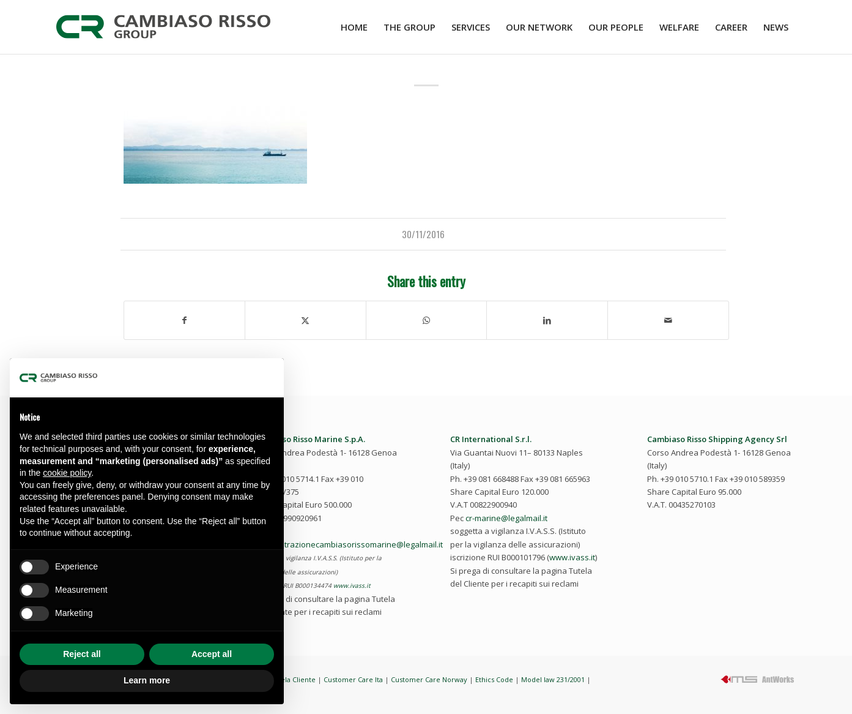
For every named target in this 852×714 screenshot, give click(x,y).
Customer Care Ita (353, 679)
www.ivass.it (352, 585)
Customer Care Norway (429, 679)
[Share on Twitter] (305, 320)
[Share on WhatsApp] (426, 320)
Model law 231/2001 (553, 679)
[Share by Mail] (668, 320)
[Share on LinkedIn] (547, 320)
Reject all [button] (81, 654)
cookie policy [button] (67, 473)
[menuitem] (354, 27)
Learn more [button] (147, 680)
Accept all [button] (211, 654)
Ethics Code (494, 679)
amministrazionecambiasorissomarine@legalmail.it (348, 544)
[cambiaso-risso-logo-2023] (163, 27)
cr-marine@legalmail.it (506, 518)
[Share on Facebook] (184, 320)
